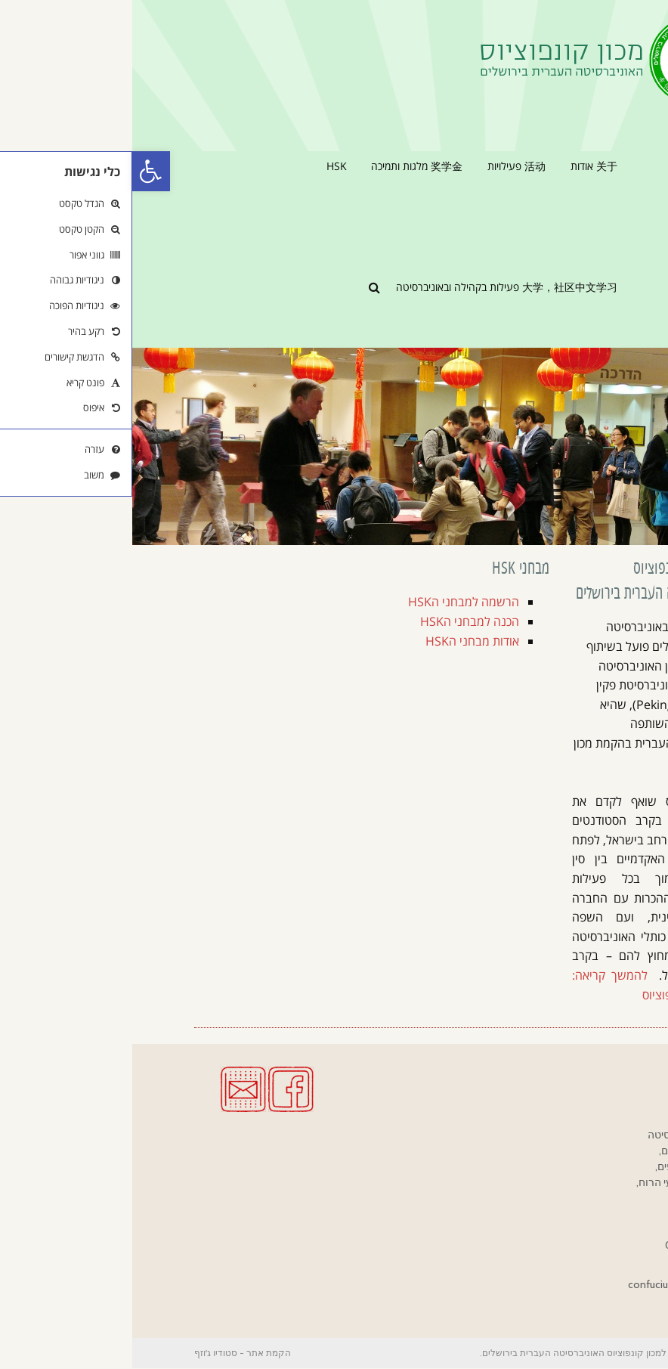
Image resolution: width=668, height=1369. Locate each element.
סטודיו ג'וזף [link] (83, 1352)
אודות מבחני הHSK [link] (340, 641)
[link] (19, 171)
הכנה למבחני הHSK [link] (337, 621)
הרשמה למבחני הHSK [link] (331, 601)
